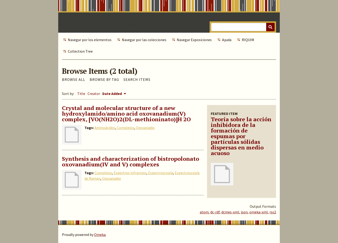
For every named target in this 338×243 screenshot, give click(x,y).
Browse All (73, 79)
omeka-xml (258, 212)
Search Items (136, 79)
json (244, 212)
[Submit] (270, 27)
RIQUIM (248, 39)
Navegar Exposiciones (194, 39)
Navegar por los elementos (89, 39)
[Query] (243, 27)
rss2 (272, 212)
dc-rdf (215, 212)
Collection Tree (80, 51)
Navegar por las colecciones (144, 39)
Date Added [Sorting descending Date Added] (112, 93)
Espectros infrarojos (130, 172)
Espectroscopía (160, 172)
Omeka (100, 234)
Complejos (125, 127)
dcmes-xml (230, 212)
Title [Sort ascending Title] (81, 93)
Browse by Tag (104, 79)
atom (204, 212)
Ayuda (226, 39)
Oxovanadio (145, 127)
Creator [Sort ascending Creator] (94, 93)
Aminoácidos (105, 127)
